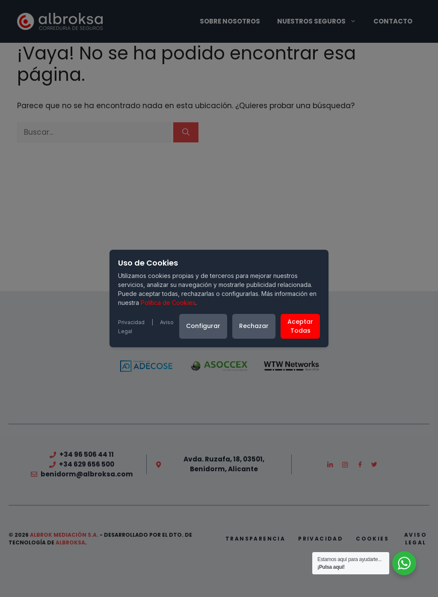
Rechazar (254, 326)
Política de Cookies (168, 302)
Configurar (203, 326)
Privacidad (131, 322)
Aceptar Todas (300, 326)
